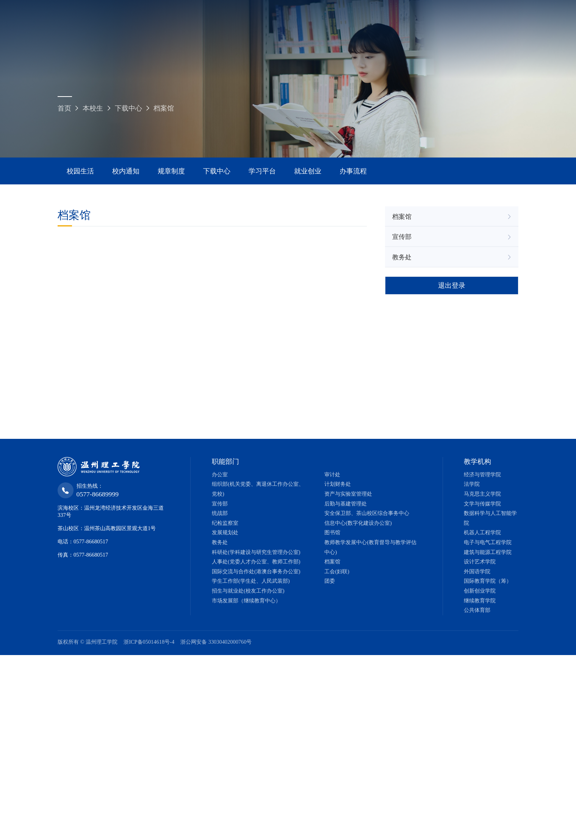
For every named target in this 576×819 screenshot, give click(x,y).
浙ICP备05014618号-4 (149, 642)
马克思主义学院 (482, 494)
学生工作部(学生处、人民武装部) (251, 581)
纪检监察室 (225, 523)
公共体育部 (477, 610)
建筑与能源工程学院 (488, 552)
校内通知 (125, 171)
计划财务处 (337, 484)
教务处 (402, 257)
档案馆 (163, 108)
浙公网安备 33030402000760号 (216, 642)
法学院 (472, 484)
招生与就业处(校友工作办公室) (248, 591)
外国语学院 (477, 571)
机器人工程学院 (482, 532)
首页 (64, 108)
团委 (329, 581)
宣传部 (402, 236)
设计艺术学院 (480, 561)
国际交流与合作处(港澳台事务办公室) (256, 571)
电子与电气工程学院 (488, 542)
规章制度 (171, 171)
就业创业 (307, 171)
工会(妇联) (336, 571)
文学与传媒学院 (482, 504)
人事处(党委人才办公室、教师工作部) (256, 561)
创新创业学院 (480, 591)
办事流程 (353, 171)
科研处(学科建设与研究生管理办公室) (256, 552)
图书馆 (332, 532)
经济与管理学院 (482, 474)
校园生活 (80, 171)
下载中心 (128, 108)
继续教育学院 (480, 600)
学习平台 (262, 171)
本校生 (93, 108)
